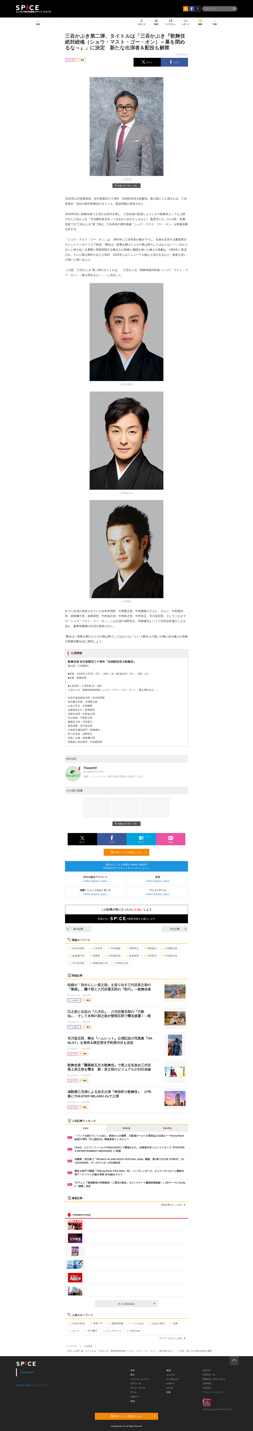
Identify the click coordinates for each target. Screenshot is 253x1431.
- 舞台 (132, 1375)
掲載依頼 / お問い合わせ (214, 1379)
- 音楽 (132, 1370)
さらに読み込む (136, 1303)
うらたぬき (136, 1323)
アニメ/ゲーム (112, 1330)
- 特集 (168, 1392)
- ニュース (170, 1375)
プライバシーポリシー (213, 1392)
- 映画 (132, 1401)
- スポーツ (134, 1396)
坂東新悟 (132, 955)
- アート (133, 1392)
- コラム (169, 1388)
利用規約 (207, 1388)
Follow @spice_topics (95, 881)
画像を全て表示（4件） (126, 185)
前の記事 (75, 928)
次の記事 (178, 928)
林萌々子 (96, 1323)
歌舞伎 (95, 955)
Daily (85, 1128)
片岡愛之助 (169, 948)
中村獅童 (114, 948)
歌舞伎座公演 (99, 963)
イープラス (71, 1346)
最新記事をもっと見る (173, 1205)
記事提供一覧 (209, 1375)
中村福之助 (169, 955)
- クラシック (135, 1383)
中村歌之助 (120, 963)
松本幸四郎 (77, 948)
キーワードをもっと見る (172, 1338)
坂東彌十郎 (77, 955)
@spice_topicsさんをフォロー (32, 1385)
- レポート (170, 1383)
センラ (74, 1330)
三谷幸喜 (96, 948)
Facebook (27, 1372)
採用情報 (207, 1383)
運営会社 (207, 1370)
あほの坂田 (157, 1323)
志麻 (174, 1323)
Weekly (126, 1128)
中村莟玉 (150, 955)
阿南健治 (150, 948)
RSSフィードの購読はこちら (129, 852)
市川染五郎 (77, 963)
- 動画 (168, 1370)
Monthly (167, 1128)
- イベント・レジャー (139, 1379)
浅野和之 (132, 948)
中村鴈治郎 (113, 955)
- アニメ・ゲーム (137, 1388)
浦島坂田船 (116, 1323)
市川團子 (91, 1330)
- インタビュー (172, 1379)
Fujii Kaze (133, 1330)
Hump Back (77, 1323)
